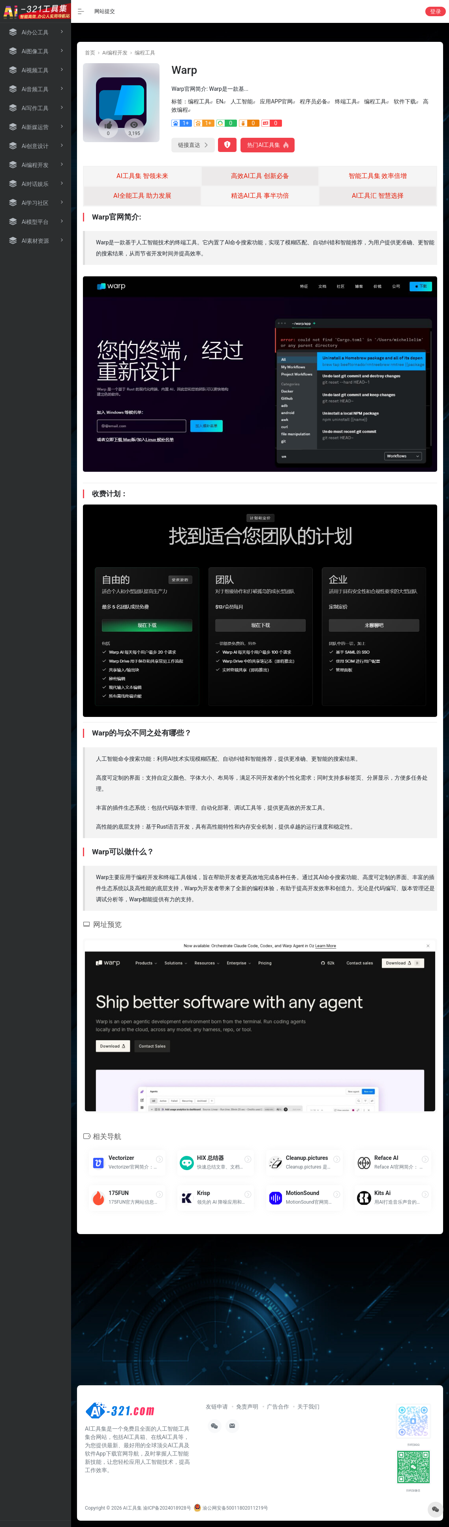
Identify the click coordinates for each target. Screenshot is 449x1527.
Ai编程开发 (115, 53)
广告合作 (278, 1406)
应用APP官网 (276, 101)
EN (219, 101)
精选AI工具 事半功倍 (260, 195)
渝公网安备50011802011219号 (231, 1508)
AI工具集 (132, 1508)
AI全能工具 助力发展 (142, 195)
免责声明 (247, 1406)
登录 (435, 11)
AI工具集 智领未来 (142, 176)
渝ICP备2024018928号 (167, 1508)
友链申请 (217, 1406)
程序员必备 (313, 101)
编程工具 (145, 53)
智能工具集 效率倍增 (378, 176)
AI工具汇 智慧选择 (378, 195)
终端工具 (346, 101)
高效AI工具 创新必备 (260, 176)
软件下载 (405, 101)
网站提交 (104, 11)
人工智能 (242, 101)
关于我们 (308, 1406)
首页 (90, 53)
